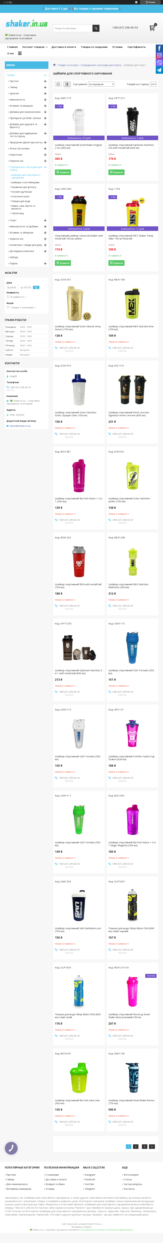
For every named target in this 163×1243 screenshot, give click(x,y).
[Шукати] (95, 28)
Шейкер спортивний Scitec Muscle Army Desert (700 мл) (78, 328)
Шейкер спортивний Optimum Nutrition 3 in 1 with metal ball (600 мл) (78, 672)
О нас (10, 53)
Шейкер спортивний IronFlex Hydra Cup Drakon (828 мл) (131, 758)
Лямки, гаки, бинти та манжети (23, 207)
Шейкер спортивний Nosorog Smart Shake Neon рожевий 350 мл (129, 1016)
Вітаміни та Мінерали (21, 232)
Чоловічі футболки (21, 191)
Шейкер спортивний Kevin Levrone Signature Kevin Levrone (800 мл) (128, 414)
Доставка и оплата (63, 46)
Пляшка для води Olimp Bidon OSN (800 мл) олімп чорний (131, 930)
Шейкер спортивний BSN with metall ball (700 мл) (78, 586)
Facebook (90, 1179)
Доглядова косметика (22, 251)
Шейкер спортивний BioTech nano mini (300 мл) (77, 1102)
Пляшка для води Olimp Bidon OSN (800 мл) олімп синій (78, 1016)
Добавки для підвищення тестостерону (23, 135)
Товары (10, 74)
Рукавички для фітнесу (23, 187)
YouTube (89, 1184)
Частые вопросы (133, 1184)
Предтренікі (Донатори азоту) (26, 142)
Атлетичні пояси (20, 196)
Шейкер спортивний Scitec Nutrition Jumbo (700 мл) (129, 500)
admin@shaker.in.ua (20, 425)
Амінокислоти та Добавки (24, 226)
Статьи (128, 1179)
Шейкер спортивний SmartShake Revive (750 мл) (131, 1102)
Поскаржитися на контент (93, 1229)
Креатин (14, 93)
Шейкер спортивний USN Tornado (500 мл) (131, 672)
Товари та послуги (68, 65)
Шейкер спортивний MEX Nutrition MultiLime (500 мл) (128, 586)
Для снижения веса (17, 1184)
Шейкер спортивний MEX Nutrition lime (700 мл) (131, 328)
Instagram (90, 1174)
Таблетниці (17, 213)
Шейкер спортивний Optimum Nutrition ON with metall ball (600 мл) (131, 146)
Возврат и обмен (55, 1184)
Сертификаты (136, 46)
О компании (52, 1174)
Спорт (13, 220)
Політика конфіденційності (120, 1229)
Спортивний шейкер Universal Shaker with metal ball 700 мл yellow (79, 237)
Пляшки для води (20, 201)
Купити (64, 172)
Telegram (90, 1188)
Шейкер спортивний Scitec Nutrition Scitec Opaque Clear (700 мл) (75, 414)
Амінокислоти (17, 99)
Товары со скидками (94, 46)
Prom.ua (98, 1224)
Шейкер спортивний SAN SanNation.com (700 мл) (78, 930)
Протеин (11, 1174)
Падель (14, 263)
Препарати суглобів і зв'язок (25, 118)
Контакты (129, 1188)
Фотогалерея (131, 1174)
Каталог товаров (33, 46)
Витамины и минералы (18, 1188)
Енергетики (16, 154)
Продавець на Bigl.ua (81, 1227)
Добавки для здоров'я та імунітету (23, 126)
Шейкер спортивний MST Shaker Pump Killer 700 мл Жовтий (130, 237)
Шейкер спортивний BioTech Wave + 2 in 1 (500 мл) (78, 500)
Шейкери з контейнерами (25, 182)
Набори (14, 257)
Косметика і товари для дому (26, 244)
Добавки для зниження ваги (25, 111)
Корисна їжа (16, 160)
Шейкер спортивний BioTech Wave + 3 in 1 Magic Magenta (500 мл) (132, 844)
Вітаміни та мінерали (21, 105)
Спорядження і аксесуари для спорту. (101, 65)
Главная (12, 46)
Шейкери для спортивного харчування (26, 176)
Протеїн (14, 81)
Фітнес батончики (19, 148)
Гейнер (13, 87)
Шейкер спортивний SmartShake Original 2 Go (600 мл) (78, 146)
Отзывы (117, 46)
